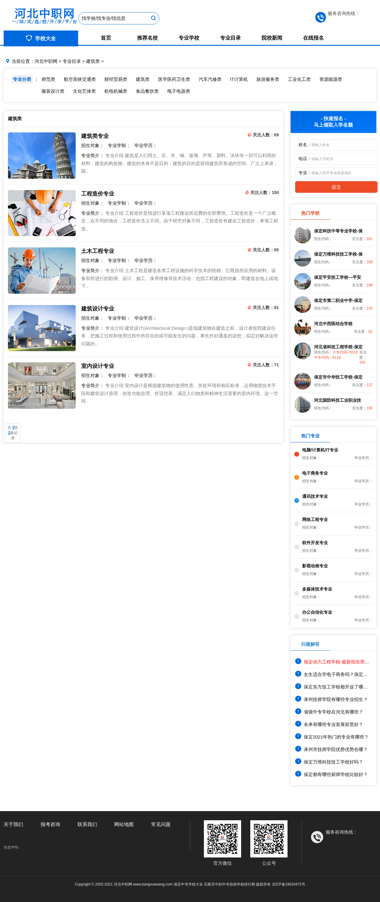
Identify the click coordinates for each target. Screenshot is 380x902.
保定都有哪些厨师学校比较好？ (331, 774)
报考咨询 (50, 824)
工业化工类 (299, 79)
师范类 (48, 79)
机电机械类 (115, 91)
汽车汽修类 (210, 79)
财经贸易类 (115, 79)
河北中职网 (45, 61)
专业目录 (230, 38)
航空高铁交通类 (80, 79)
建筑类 (93, 61)
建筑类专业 (95, 136)
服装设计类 (53, 91)
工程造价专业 (97, 194)
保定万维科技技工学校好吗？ (329, 761)
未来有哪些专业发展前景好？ (329, 724)
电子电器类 (178, 91)
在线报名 (313, 38)
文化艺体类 (84, 91)
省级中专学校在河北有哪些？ (329, 711)
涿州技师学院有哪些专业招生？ (331, 699)
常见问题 (161, 824)
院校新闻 (272, 38)
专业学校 (189, 38)
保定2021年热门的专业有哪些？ (332, 736)
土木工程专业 (97, 251)
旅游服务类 (267, 79)
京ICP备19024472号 (288, 884)
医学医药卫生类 (174, 79)
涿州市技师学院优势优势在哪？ (331, 749)
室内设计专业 (97, 366)
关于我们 (13, 824)
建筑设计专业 (97, 309)
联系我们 (87, 824)
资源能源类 (330, 79)
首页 (106, 38)
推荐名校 (147, 38)
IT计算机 (239, 79)
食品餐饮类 (147, 91)
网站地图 (124, 824)
